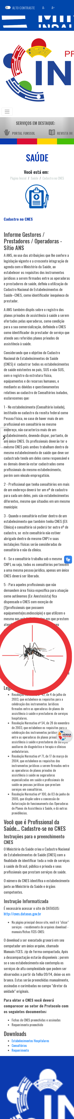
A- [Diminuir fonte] (43, 7)
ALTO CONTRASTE (23, 7)
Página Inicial (18, 178)
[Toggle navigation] (7, 112)
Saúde (34, 178)
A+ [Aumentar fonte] (53, 7)
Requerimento (20, 1050)
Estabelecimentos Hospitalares (30, 1040)
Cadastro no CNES (53, 178)
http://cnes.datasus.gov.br (22, 914)
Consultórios (19, 1045)
